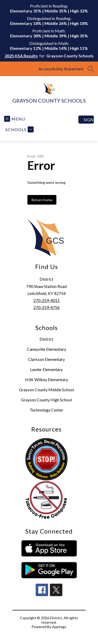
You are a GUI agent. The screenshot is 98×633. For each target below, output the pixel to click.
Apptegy (59, 626)
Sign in (89, 119)
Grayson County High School (46, 399)
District (46, 338)
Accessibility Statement (61, 68)
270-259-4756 (46, 307)
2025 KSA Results (21, 55)
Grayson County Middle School (46, 389)
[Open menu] (14, 119)
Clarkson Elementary (46, 359)
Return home (41, 200)
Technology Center (46, 409)
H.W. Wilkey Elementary (46, 379)
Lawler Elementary (46, 369)
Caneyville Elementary (46, 349)
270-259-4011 (46, 300)
